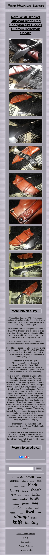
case (39, 512)
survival (24, 499)
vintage (21, 516)
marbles (15, 499)
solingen (25, 481)
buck (32, 481)
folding (20, 495)
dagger (23, 486)
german (25, 503)
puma (21, 513)
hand (37, 508)
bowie (30, 477)
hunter (34, 517)
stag (35, 503)
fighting (27, 495)
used (39, 477)
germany (14, 480)
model (12, 478)
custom (18, 507)
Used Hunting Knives (25, 534)
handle (34, 498)
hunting (32, 522)
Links (25, 538)
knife (17, 522)
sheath (36, 490)
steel (39, 480)
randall (13, 513)
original (29, 508)
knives (14, 490)
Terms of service (26, 550)
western (16, 486)
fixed (30, 512)
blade (33, 485)
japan (25, 491)
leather (36, 494)
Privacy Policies (26, 546)
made (20, 477)
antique (16, 504)
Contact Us (25, 542)
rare (13, 494)
